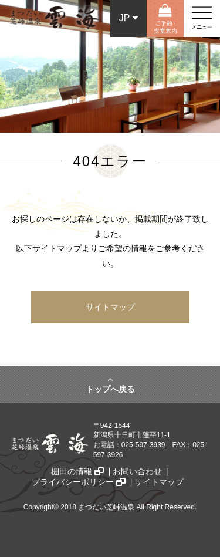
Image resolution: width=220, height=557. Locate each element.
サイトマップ (110, 307)
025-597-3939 (143, 445)
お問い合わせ (137, 471)
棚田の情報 (77, 471)
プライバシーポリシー (79, 482)
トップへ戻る (110, 384)
